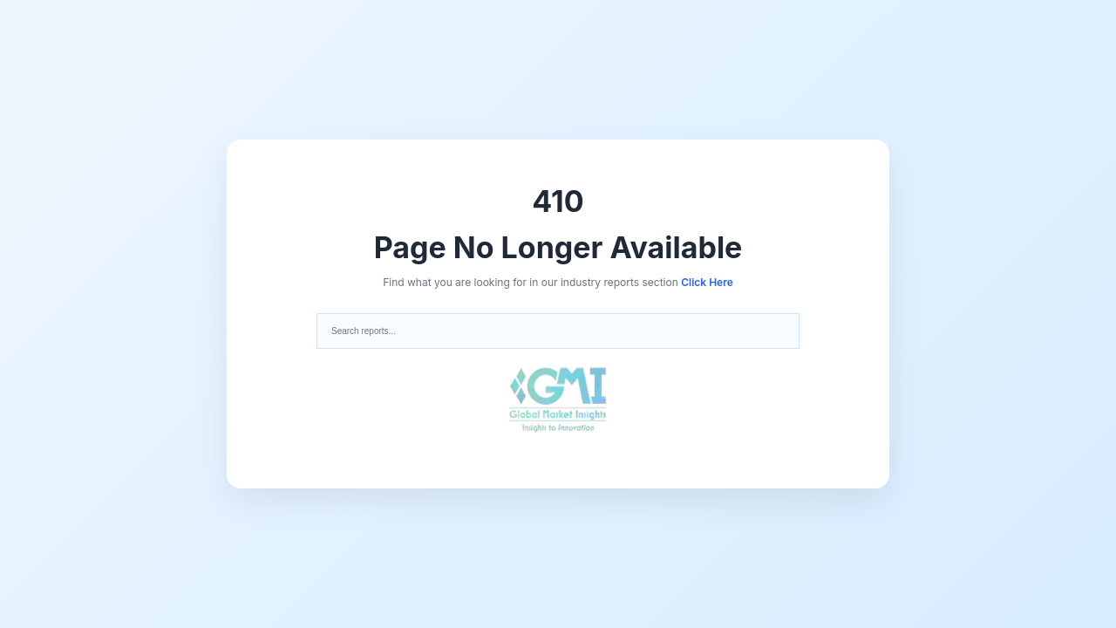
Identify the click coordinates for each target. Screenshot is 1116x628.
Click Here (707, 282)
